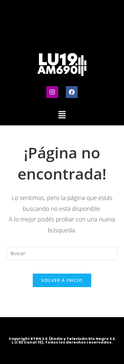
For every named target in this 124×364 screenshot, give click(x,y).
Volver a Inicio (61, 280)
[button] (61, 115)
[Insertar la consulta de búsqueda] (62, 253)
